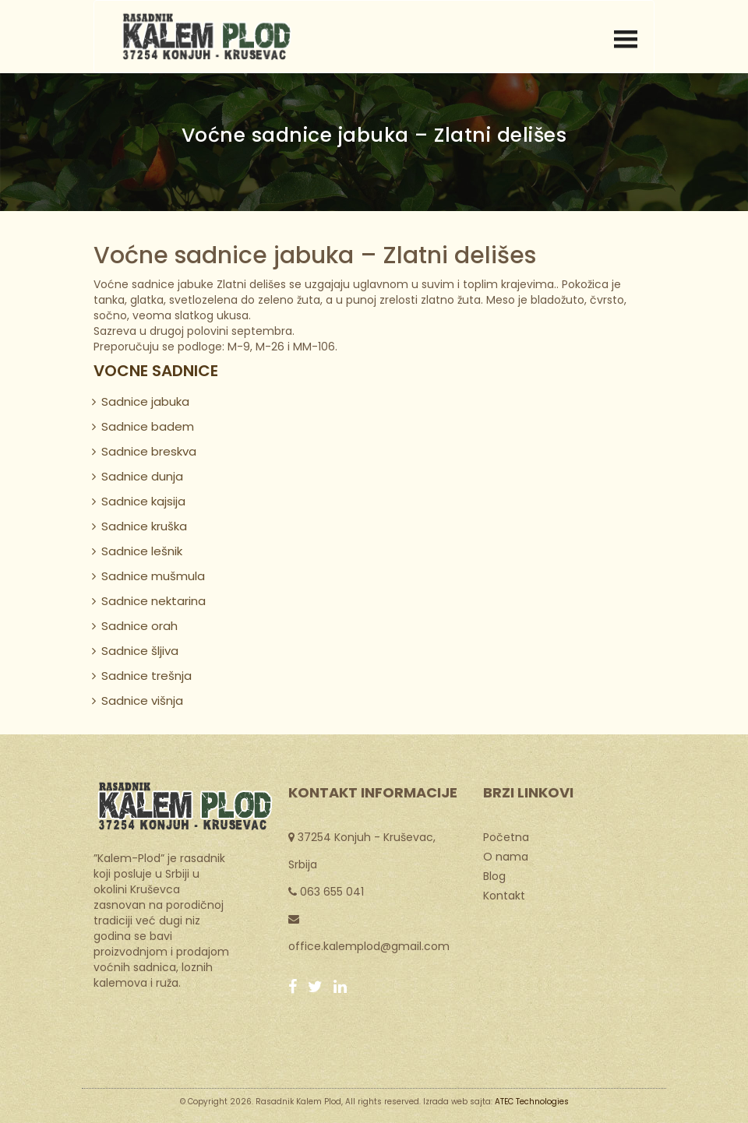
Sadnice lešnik (141, 551)
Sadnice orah (139, 626)
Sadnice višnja (142, 700)
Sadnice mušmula (153, 576)
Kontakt (504, 895)
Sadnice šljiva (139, 650)
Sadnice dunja (142, 476)
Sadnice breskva (148, 451)
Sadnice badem (147, 426)
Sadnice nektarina (153, 601)
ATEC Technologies (532, 1101)
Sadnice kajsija (143, 501)
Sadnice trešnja (146, 675)
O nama (505, 856)
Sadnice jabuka (145, 401)
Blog (494, 875)
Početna (506, 836)
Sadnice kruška (144, 526)
